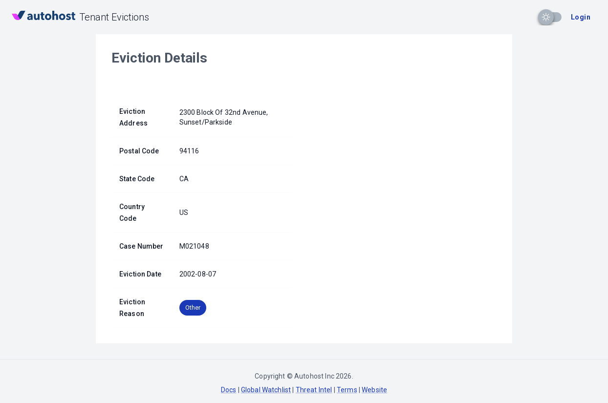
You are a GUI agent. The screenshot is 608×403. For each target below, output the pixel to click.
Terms (347, 390)
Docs (229, 390)
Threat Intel (314, 390)
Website (374, 390)
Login (580, 17)
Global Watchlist (266, 390)
